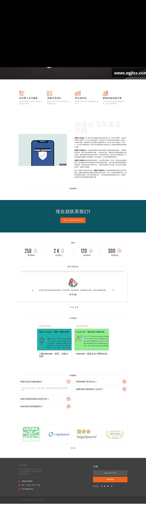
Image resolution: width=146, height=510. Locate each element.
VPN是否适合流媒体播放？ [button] (45, 383)
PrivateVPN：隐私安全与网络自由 (91, 355)
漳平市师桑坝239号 (27, 495)
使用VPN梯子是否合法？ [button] (101, 383)
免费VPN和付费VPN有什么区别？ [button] (101, 392)
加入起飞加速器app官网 (73, 220)
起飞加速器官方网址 (40, 506)
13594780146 (27, 487)
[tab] (45, 383)
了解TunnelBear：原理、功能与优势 (54, 355)
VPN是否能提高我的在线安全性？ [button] (45, 402)
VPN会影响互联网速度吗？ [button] (45, 411)
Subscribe (110, 486)
